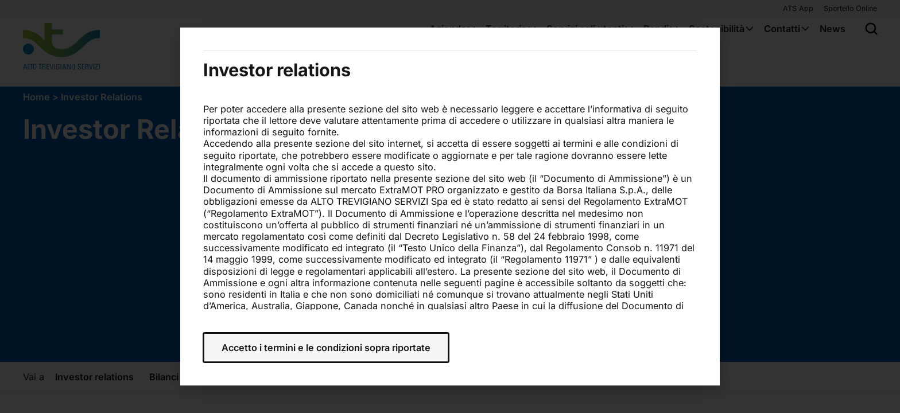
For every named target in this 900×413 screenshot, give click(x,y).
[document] (450, 206)
